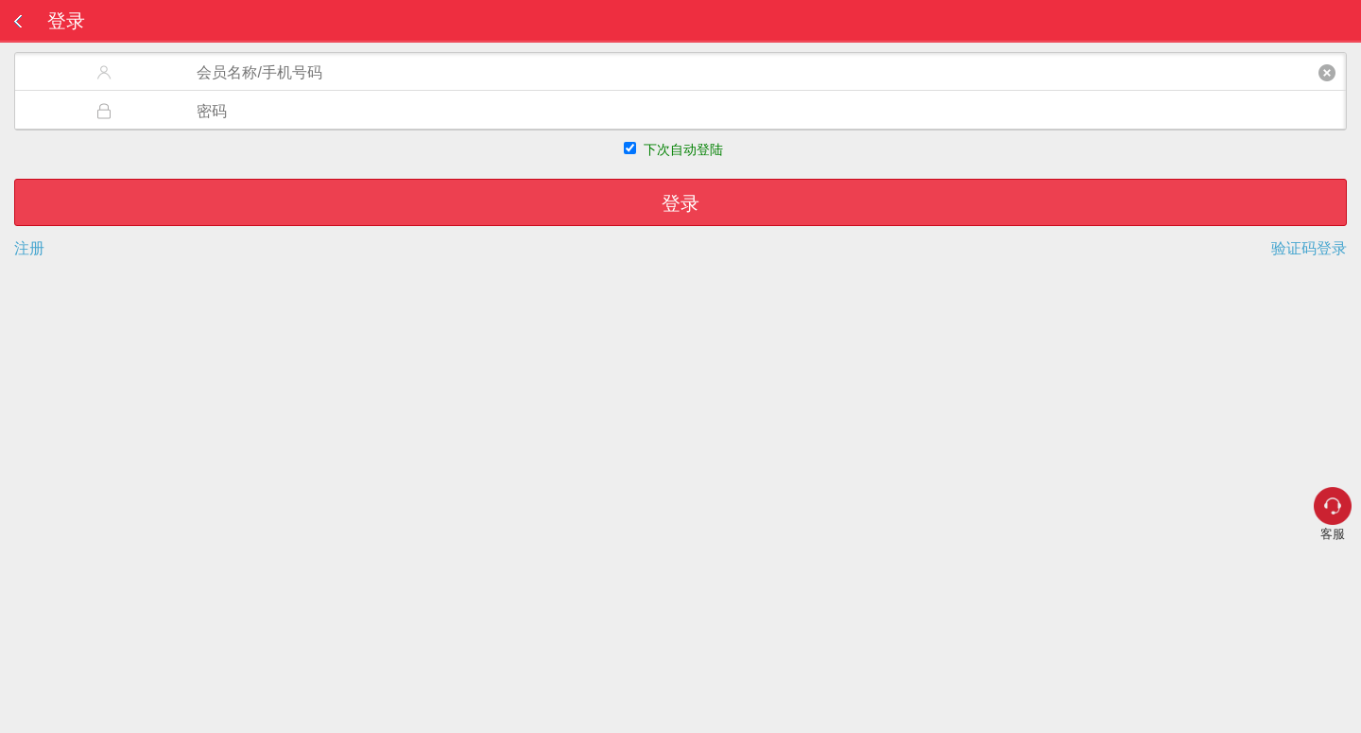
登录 (680, 203)
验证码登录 (1309, 248)
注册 (29, 248)
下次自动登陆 (683, 149)
